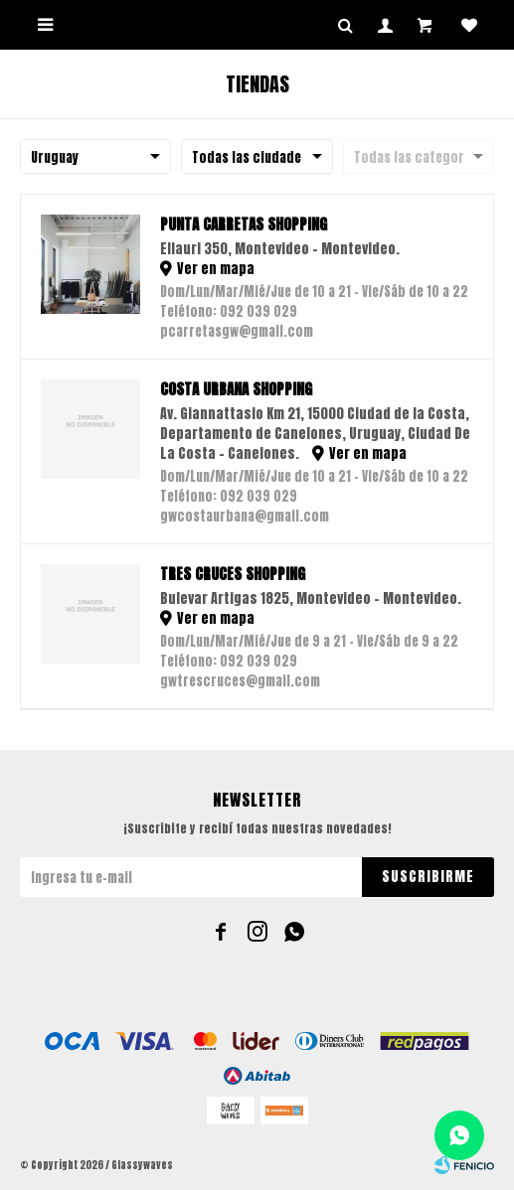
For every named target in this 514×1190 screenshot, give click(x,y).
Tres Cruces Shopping (232, 574)
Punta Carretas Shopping (243, 224)
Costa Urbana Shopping (236, 389)
